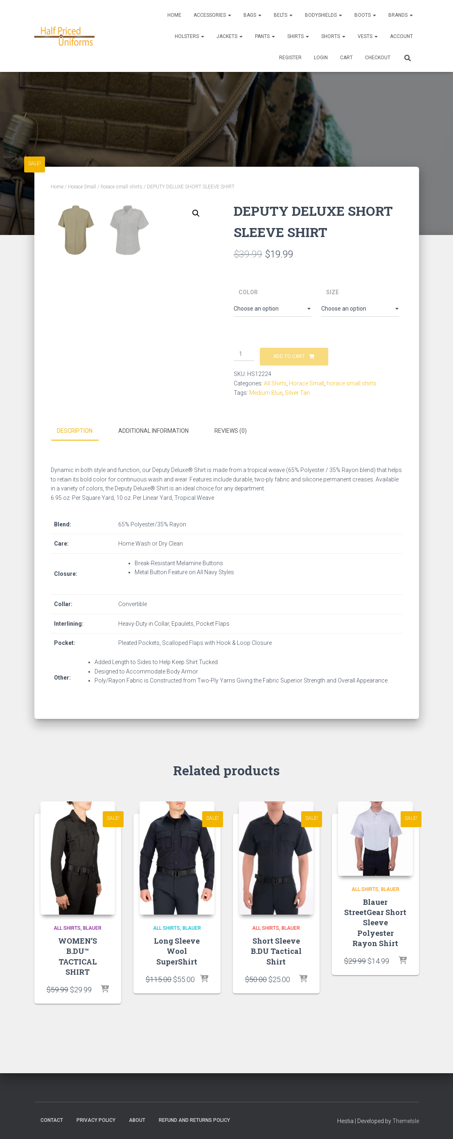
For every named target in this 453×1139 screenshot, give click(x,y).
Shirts (298, 36)
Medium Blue (265, 392)
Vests (368, 36)
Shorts (333, 36)
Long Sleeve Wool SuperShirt (177, 971)
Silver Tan (297, 392)
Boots (365, 15)
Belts (283, 15)
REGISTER (290, 57)
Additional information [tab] (153, 451)
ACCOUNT (401, 36)
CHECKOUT (377, 57)
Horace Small (82, 187)
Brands (400, 15)
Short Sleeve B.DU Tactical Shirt (276, 971)
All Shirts (275, 383)
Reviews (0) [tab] (230, 451)
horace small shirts (121, 187)
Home (174, 15)
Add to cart (289, 356)
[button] (196, 213)
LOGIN (321, 57)
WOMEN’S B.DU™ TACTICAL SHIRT (77, 976)
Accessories (212, 15)
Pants (265, 36)
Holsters (189, 36)
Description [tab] (74, 451)
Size (332, 292)
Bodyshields (323, 15)
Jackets (229, 36)
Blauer (92, 948)
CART (346, 57)
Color (248, 292)
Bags (252, 15)
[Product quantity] (244, 354)
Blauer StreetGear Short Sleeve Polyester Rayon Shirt (375, 942)
